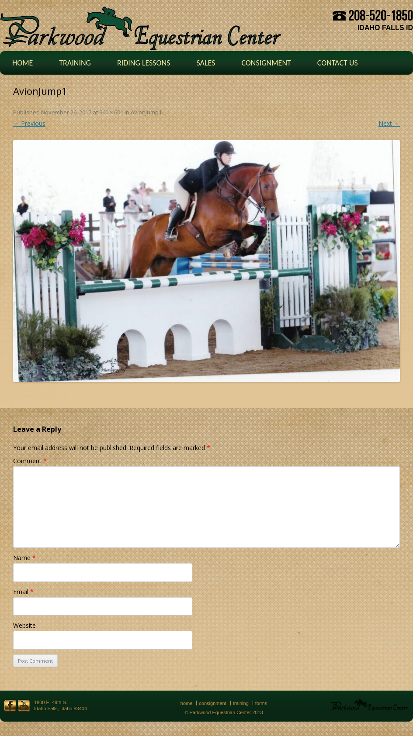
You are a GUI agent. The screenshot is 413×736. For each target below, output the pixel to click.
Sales (205, 63)
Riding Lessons (143, 63)
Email (23, 592)
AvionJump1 (146, 112)
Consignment (266, 63)
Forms (261, 703)
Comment (30, 461)
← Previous (29, 123)
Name (24, 558)
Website (24, 625)
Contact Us (337, 63)
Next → (389, 123)
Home (22, 63)
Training (75, 63)
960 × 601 (111, 112)
